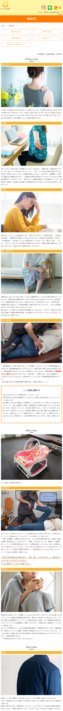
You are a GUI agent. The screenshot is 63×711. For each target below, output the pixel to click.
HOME (3, 26)
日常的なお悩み (16, 31)
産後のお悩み (47, 31)
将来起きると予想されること (15, 44)
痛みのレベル (47, 38)
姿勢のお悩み (16, 38)
